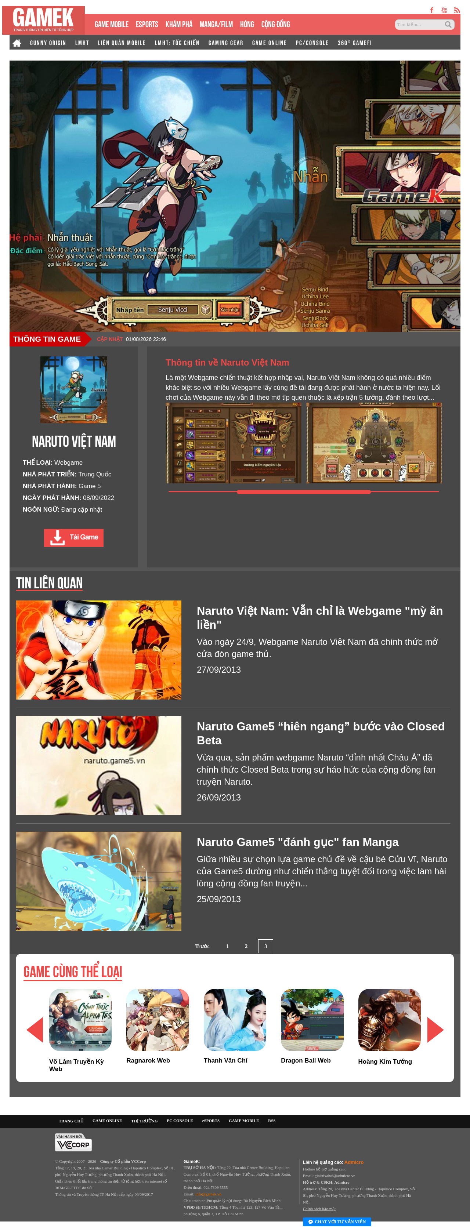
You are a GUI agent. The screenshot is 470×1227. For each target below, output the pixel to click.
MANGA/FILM (216, 23)
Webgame (68, 462)
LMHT (82, 42)
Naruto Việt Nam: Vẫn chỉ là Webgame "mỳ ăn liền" (320, 618)
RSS (271, 1120)
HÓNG (247, 23)
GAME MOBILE (112, 23)
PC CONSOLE (180, 1120)
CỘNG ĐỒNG (275, 23)
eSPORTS (147, 23)
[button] (435, 1030)
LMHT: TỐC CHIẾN (177, 42)
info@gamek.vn (208, 1194)
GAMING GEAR (226, 42)
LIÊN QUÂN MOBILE (122, 42)
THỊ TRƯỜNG (144, 1121)
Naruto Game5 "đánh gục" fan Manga (298, 842)
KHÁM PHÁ (179, 23)
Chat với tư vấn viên (337, 1222)
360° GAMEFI (355, 42)
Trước (202, 946)
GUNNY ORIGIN (48, 42)
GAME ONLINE (269, 42)
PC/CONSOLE (312, 42)
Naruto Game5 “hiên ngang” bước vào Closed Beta (321, 733)
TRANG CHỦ (71, 1121)
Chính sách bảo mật (319, 1208)
